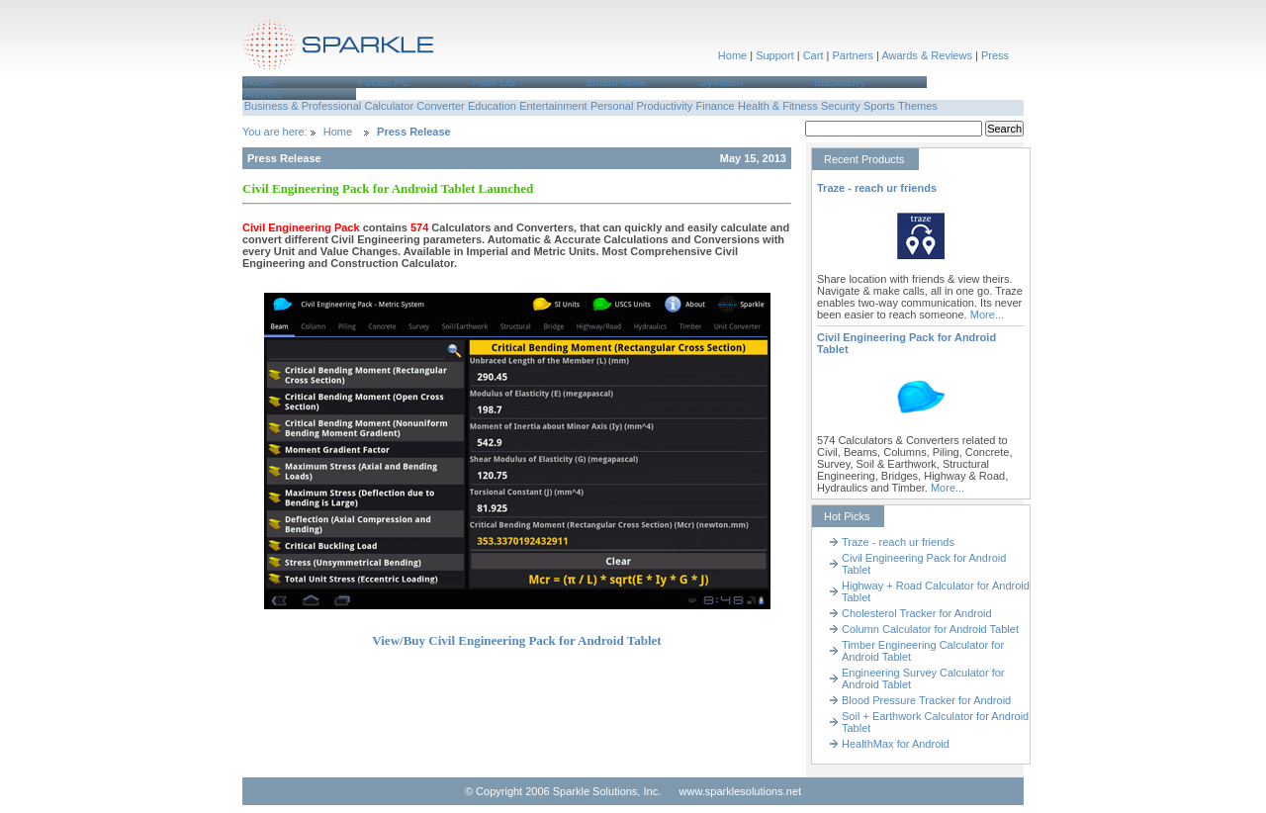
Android (263, 94)
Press (995, 55)
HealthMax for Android (896, 744)
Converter (440, 106)
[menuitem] (299, 82)
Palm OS (493, 82)
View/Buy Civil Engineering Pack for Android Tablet (516, 640)
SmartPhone (616, 82)
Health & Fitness (778, 106)
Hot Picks (846, 516)
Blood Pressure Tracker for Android (926, 700)
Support (775, 55)
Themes (918, 106)
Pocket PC (383, 82)
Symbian (721, 82)
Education (492, 106)
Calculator (389, 106)
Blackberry (839, 82)
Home (732, 55)
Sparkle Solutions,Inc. (339, 48)
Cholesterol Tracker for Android (917, 613)
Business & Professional (303, 106)
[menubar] (633, 88)
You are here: (276, 131)
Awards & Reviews (926, 55)
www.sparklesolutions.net (740, 791)
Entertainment (553, 106)
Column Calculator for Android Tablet (930, 629)
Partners (852, 55)
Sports (879, 106)
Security (840, 106)
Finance (715, 106)
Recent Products (864, 159)
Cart (813, 55)
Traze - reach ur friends (877, 188)
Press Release (414, 131)
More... (987, 314)
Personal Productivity (641, 106)
